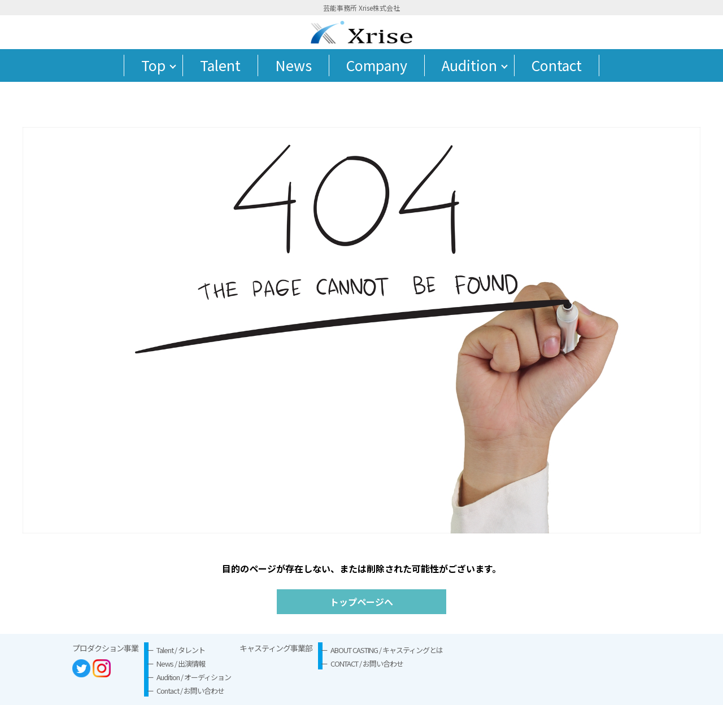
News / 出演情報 (180, 663)
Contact (557, 65)
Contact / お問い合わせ (190, 690)
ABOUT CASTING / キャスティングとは (386, 650)
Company (376, 65)
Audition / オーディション (193, 677)
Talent (220, 65)
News (293, 65)
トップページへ (361, 601)
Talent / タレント (180, 650)
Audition (469, 65)
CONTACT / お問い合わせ (366, 663)
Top (153, 65)
